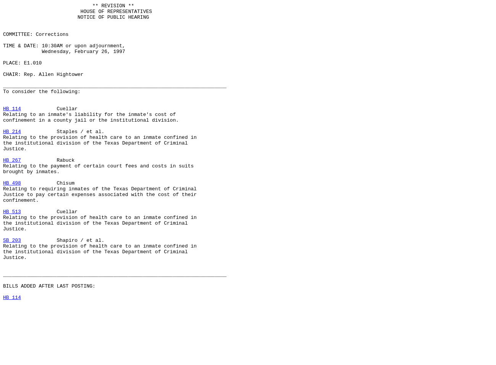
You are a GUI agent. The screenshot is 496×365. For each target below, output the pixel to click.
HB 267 (12, 191)
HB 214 (12, 157)
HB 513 (12, 253)
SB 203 (12, 288)
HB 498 (12, 219)
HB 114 (12, 130)
